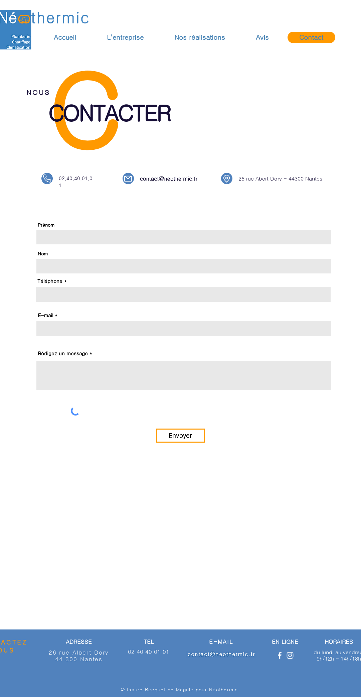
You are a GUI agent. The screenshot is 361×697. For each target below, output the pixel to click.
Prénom (46, 225)
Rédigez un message (63, 353)
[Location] (226, 178)
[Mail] (128, 178)
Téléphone (49, 281)
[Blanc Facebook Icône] (279, 655)
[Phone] (47, 178)
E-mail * (47, 315)
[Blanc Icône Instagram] (290, 655)
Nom (43, 253)
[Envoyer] (180, 436)
